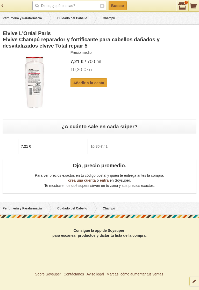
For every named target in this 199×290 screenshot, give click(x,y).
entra (104, 180)
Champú (109, 18)
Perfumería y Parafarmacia (22, 18)
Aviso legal (95, 274)
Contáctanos (73, 274)
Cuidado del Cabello (72, 18)
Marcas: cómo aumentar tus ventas (134, 274)
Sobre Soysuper (48, 274)
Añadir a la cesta (88, 83)
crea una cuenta (82, 180)
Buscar (117, 5)
